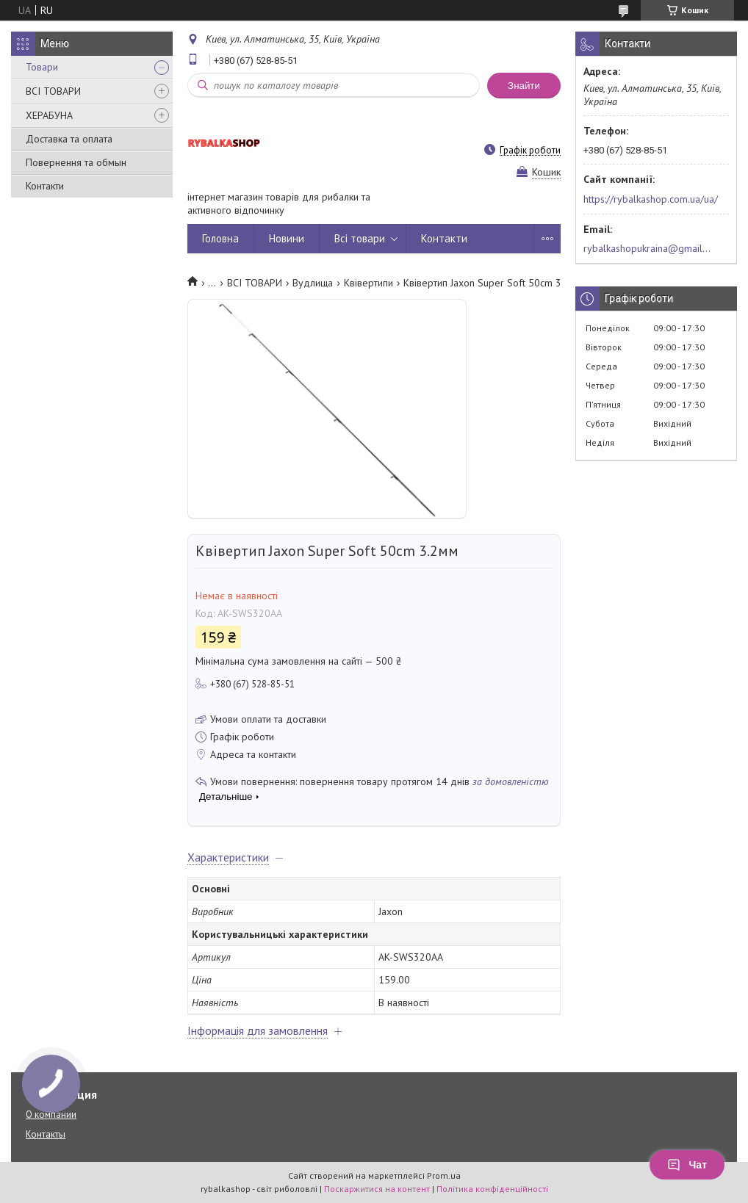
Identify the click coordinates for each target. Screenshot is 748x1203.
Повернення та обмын (76, 162)
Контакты (45, 1134)
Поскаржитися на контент (377, 1188)
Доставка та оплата (69, 138)
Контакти (45, 185)
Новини (286, 238)
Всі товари (359, 238)
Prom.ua (444, 1175)
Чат (687, 1164)
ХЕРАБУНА (49, 115)
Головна (220, 238)
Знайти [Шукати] (524, 85)
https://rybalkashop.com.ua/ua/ (650, 199)
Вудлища (312, 282)
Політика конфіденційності (492, 1188)
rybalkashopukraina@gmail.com (647, 248)
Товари (42, 66)
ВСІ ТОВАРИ (53, 91)
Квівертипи (368, 282)
